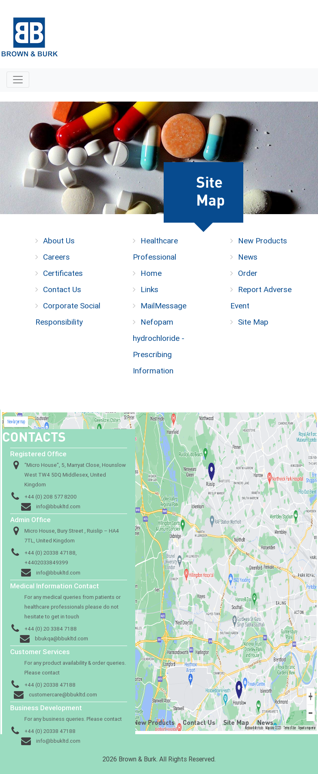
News (247, 257)
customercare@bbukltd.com (63, 694)
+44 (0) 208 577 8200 (50, 496)
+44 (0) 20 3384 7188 (50, 628)
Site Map (253, 322)
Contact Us (62, 289)
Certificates (63, 273)
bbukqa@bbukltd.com (61, 638)
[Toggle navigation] (17, 80)
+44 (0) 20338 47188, (50, 552)
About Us (59, 240)
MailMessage (163, 305)
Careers (56, 257)
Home (151, 273)
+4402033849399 (46, 562)
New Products (262, 240)
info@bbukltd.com (58, 506)
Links (149, 289)
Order (247, 273)
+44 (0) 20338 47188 (50, 684)
